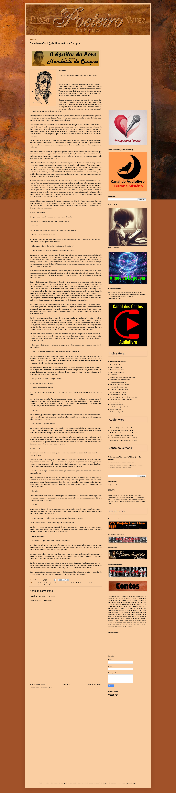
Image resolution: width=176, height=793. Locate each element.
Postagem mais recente (37, 684)
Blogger (133, 783)
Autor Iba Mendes (115, 365)
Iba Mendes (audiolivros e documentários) (123, 433)
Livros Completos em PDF (118, 394)
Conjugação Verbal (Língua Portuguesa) (123, 377)
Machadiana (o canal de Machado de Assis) (124, 440)
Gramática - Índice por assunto (120, 389)
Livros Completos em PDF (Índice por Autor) (124, 397)
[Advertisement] (65, 666)
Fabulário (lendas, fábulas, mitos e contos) (123, 438)
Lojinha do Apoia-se (116, 404)
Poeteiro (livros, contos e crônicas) (121, 435)
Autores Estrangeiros (117, 370)
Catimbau (41, 583)
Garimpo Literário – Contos (67, 583)
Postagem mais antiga (94, 684)
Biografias (113, 374)
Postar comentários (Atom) (43, 688)
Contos (57, 583)
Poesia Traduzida (115, 409)
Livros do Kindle (115, 402)
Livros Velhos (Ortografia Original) (121, 399)
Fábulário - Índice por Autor (119, 387)
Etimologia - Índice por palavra (120, 379)
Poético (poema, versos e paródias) (121, 430)
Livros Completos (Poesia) (118, 392)
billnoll (119, 783)
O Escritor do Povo (48, 585)
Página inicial (66, 684)
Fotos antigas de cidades (118, 382)
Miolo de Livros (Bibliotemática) (120, 407)
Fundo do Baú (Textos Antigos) (120, 384)
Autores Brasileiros (116, 367)
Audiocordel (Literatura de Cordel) (121, 428)
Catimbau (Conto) (49, 583)
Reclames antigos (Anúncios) (119, 412)
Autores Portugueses (117, 372)
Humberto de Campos (82, 583)
